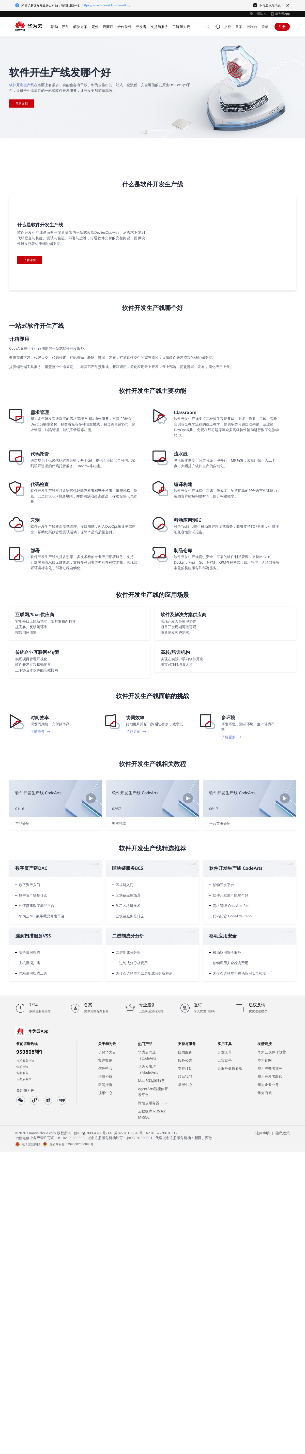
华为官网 (264, 1060)
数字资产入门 (29, 885)
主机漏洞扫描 (29, 963)
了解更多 (40, 731)
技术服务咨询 (25, 1061)
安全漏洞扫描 (29, 952)
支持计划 (185, 1068)
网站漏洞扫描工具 (33, 973)
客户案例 (105, 1060)
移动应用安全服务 (227, 952)
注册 (282, 27)
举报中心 (185, 1085)
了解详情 (30, 260)
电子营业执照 (31, 1144)
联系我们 (185, 1077)
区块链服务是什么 (130, 916)
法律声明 (262, 1133)
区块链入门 (124, 885)
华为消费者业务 (269, 1068)
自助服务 (185, 1052)
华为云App (282, 14)
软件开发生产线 (21, 85)
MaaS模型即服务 (151, 1081)
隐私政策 (283, 1133)
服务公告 (185, 1060)
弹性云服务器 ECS (152, 1103)
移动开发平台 (223, 885)
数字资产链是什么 (33, 895)
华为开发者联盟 (269, 1077)
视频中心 (105, 1093)
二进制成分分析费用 (132, 963)
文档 (227, 27)
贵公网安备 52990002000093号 (71, 1144)
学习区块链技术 (128, 906)
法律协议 (105, 1077)
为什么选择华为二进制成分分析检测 (144, 973)
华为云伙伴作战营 (271, 1052)
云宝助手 (225, 1060)
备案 (238, 27)
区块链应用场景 (128, 895)
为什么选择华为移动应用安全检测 (239, 973)
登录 (264, 27)
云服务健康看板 (230, 1068)
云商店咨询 (24, 1079)
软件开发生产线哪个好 (230, 895)
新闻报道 (105, 1085)
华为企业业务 (268, 1085)
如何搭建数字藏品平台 (36, 906)
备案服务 (22, 1073)
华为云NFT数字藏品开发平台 (42, 916)
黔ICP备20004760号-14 (93, 1133)
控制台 (252, 27)
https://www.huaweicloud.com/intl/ (106, 5)
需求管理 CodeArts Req (231, 906)
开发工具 (225, 1052)
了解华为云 (107, 1052)
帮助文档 (22, 103)
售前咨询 (22, 1067)
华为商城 (264, 1093)
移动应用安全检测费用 (230, 963)
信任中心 (105, 1068)
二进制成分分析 (128, 952)
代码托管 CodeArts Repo (232, 916)
